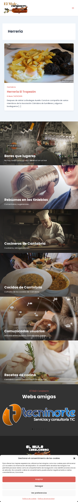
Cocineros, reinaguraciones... (17, 248)
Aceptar (39, 479)
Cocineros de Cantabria (25, 243)
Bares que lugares (20, 156)
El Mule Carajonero (39, 390)
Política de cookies (29, 499)
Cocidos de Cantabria (23, 287)
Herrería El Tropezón (21, 92)
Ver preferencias (39, 493)
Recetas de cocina (20, 375)
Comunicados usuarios (24, 331)
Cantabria (11, 87)
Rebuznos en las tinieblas (26, 199)
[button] (74, 458)
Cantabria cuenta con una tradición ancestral (25, 379)
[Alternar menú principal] (73, 8)
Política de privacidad (46, 499)
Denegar (39, 486)
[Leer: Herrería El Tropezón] (39, 63)
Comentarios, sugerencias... (17, 204)
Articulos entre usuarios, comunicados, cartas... (25, 335)
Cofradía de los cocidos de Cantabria (21, 291)
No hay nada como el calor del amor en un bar (25, 160)
